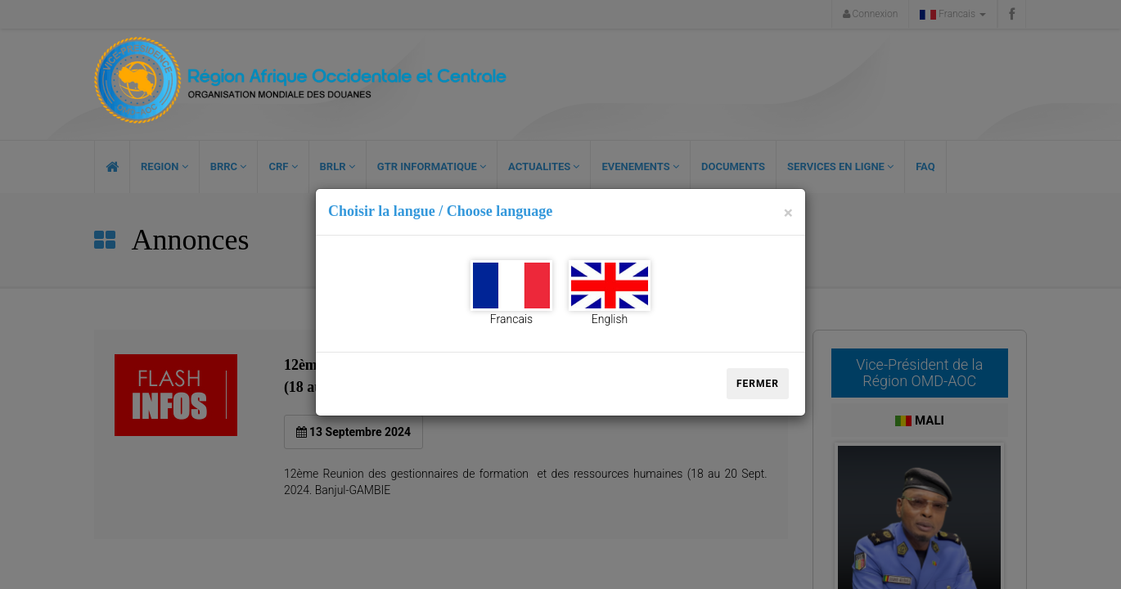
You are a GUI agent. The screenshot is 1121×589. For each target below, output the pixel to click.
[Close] (788, 213)
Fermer (757, 383)
